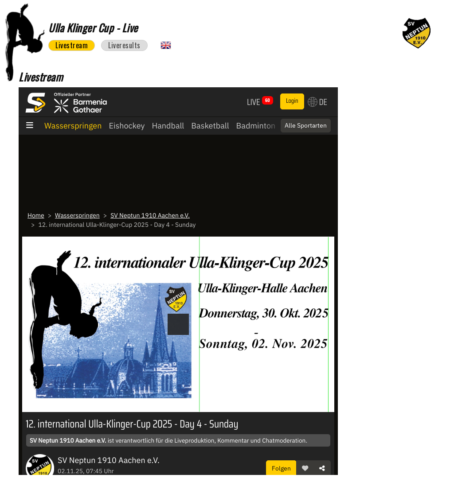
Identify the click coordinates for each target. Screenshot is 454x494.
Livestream (71, 45)
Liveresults (124, 45)
